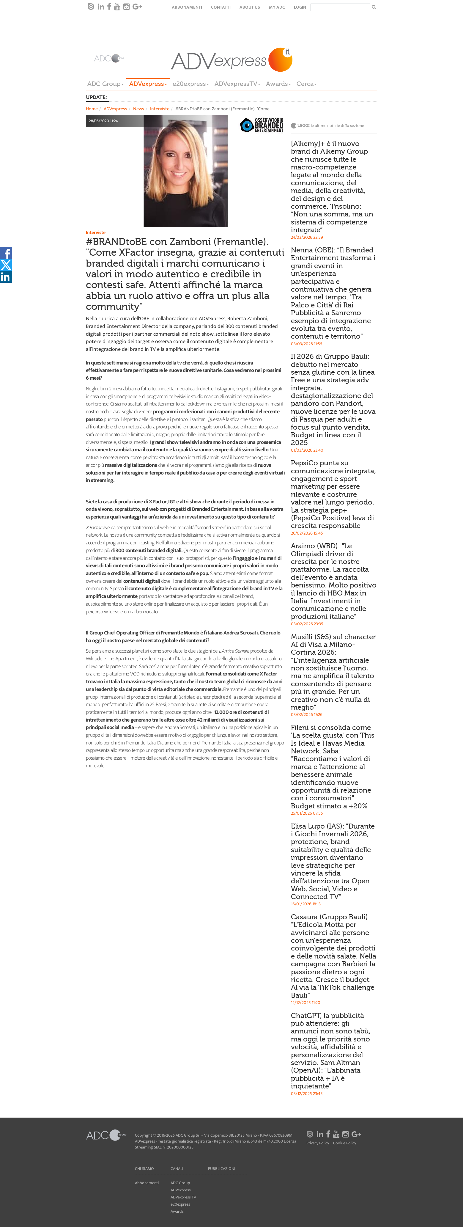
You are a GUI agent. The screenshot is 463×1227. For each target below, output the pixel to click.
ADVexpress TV (183, 1197)
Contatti (221, 7)
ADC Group (105, 83)
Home (92, 109)
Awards (278, 83)
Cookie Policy (344, 1143)
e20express (191, 83)
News (138, 109)
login (300, 7)
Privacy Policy (317, 1143)
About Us (250, 7)
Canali (177, 1168)
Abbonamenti (187, 7)
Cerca (306, 83)
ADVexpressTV (237, 83)
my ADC (277, 7)
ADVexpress (148, 83)
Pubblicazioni (221, 1168)
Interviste (159, 109)
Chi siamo (144, 1168)
